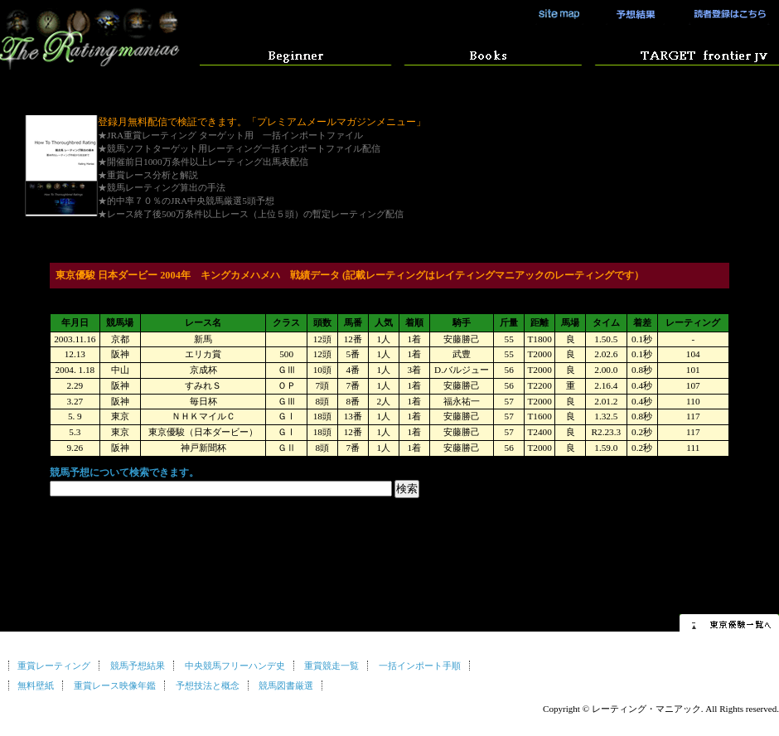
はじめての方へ (295, 53)
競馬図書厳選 (286, 685)
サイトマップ (559, 14)
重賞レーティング (53, 666)
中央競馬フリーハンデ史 (235, 666)
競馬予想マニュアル (488, 53)
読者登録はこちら (724, 14)
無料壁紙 (35, 685)
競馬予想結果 (629, 14)
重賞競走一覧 (331, 666)
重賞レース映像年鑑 (115, 685)
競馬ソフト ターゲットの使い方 (682, 53)
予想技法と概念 (208, 685)
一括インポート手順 (420, 666)
